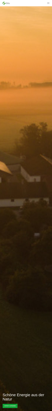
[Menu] (47, 3)
